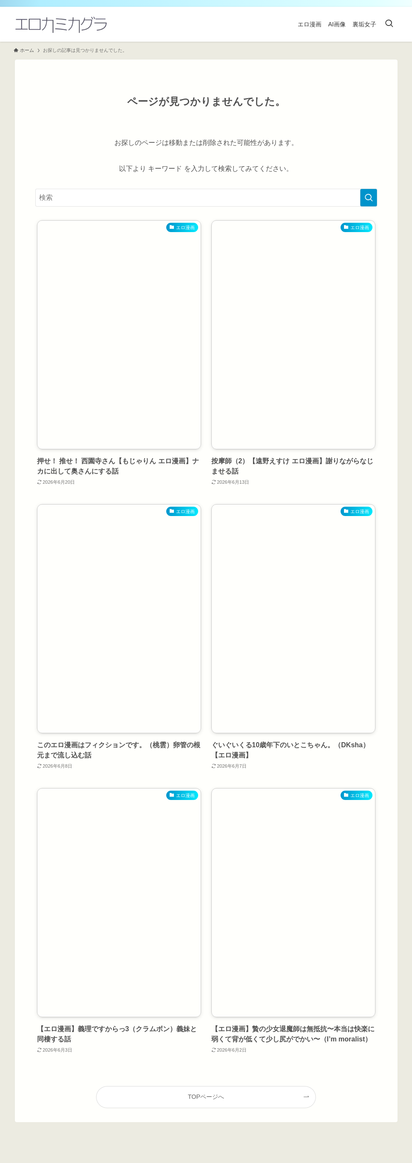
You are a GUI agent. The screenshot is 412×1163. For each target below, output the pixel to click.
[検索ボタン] (389, 24)
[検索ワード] (206, 198)
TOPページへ (206, 1096)
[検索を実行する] (368, 198)
